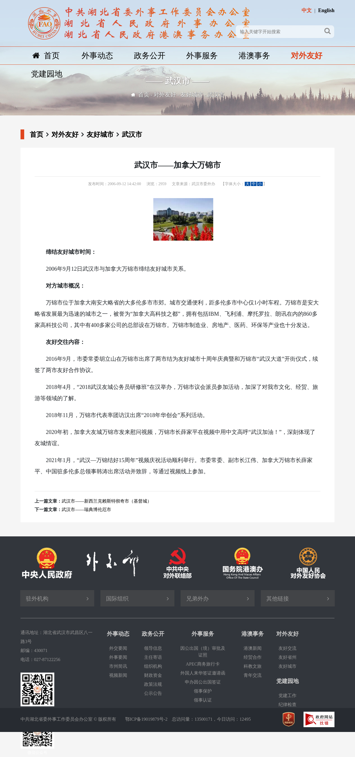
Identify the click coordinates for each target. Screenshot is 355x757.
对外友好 (306, 55)
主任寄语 (153, 657)
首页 (46, 55)
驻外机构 (37, 598)
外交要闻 (118, 648)
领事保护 (203, 691)
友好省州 (287, 657)
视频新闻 (118, 675)
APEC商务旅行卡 (203, 664)
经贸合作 (253, 657)
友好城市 (192, 94)
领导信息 (153, 648)
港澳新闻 (253, 648)
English (326, 10)
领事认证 (203, 700)
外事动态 (97, 55)
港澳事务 (254, 55)
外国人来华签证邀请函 (202, 673)
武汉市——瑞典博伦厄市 (86, 509)
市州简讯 (118, 666)
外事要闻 (118, 657)
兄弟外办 (197, 598)
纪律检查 (287, 704)
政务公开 (149, 55)
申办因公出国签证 (203, 682)
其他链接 (277, 598)
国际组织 (117, 598)
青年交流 (253, 675)
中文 (307, 10)
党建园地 (46, 74)
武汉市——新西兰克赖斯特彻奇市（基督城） (107, 501)
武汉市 (215, 94)
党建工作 (287, 695)
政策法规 (153, 684)
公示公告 (153, 693)
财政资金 (153, 675)
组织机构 (153, 666)
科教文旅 (253, 666)
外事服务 (202, 55)
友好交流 (287, 648)
